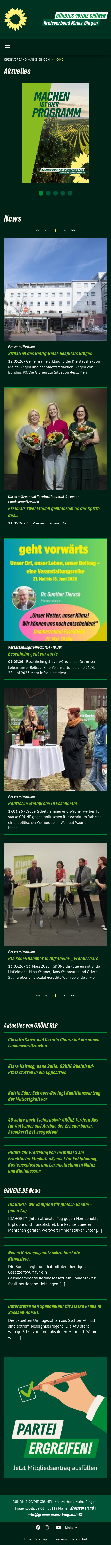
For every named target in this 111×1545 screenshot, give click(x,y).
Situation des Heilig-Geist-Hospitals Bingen (50, 354)
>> (73, 230)
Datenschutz (80, 1539)
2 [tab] (48, 193)
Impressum (59, 1539)
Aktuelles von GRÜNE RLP (31, 1025)
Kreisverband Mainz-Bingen (27, 59)
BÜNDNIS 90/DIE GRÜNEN (81, 16)
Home (27, 1539)
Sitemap (41, 1539)
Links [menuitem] (69, 1527)
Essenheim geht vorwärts (33, 654)
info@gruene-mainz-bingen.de (53, 1514)
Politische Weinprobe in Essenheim (42, 804)
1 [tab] (41, 193)
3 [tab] (55, 193)
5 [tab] (70, 193)
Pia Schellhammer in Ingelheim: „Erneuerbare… (55, 958)
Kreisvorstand (82, 1508)
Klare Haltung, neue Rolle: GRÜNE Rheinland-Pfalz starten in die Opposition (51, 1069)
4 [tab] (62, 193)
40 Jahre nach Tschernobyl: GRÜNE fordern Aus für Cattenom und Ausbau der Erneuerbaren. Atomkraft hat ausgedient (53, 1126)
